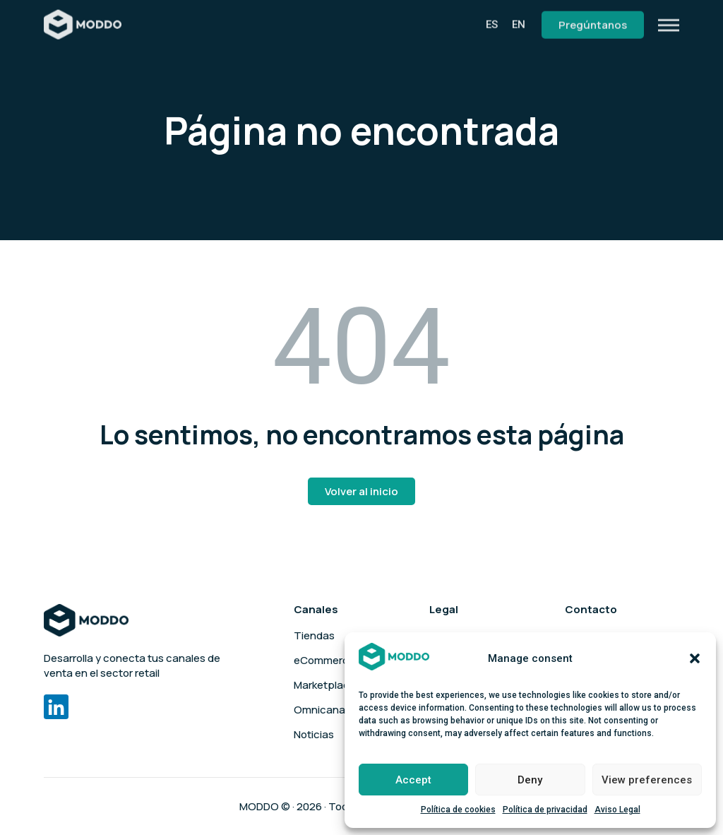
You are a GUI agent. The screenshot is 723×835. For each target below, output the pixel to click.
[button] (695, 658)
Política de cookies (458, 810)
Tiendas (314, 636)
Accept (413, 780)
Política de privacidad (545, 810)
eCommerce (324, 660)
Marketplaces (328, 685)
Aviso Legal (617, 810)
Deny (530, 780)
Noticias (314, 735)
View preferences (647, 780)
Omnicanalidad (331, 710)
